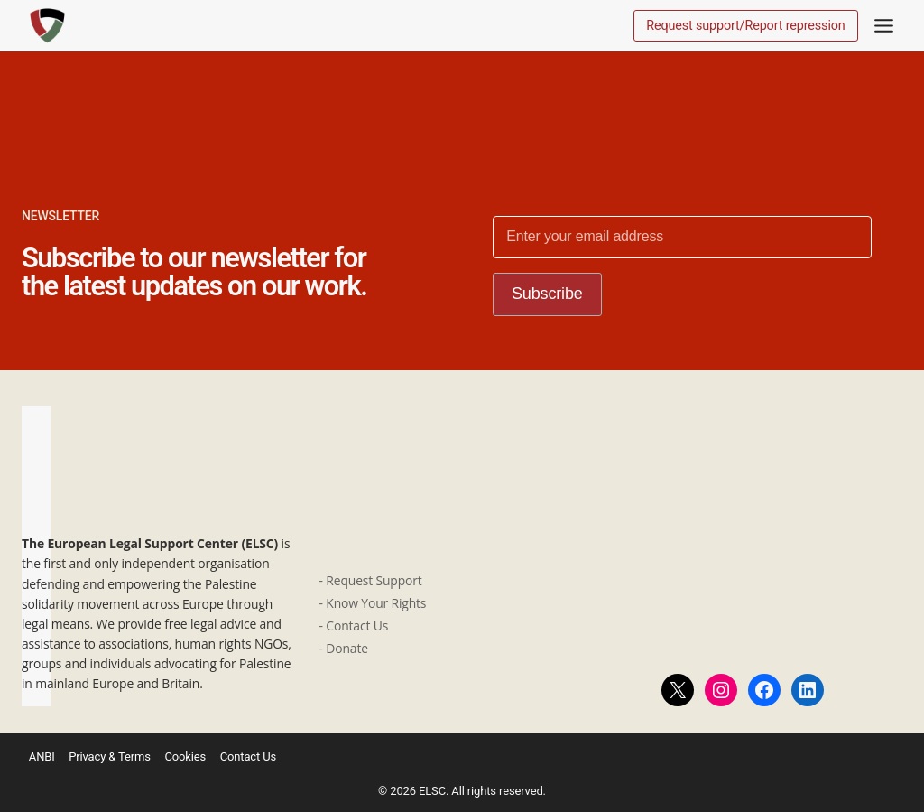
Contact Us (249, 756)
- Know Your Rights (373, 602)
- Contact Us (355, 625)
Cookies (185, 756)
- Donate (343, 648)
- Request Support (370, 580)
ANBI (42, 756)
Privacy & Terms (110, 756)
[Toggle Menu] (883, 25)
